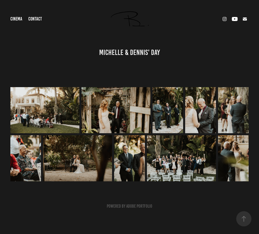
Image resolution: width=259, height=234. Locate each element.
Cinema (16, 19)
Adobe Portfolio (139, 206)
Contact (35, 19)
